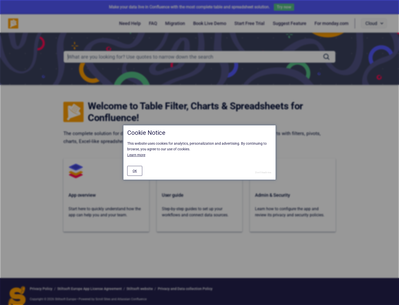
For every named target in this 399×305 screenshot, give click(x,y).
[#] (134, 171)
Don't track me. (263, 172)
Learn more (136, 155)
